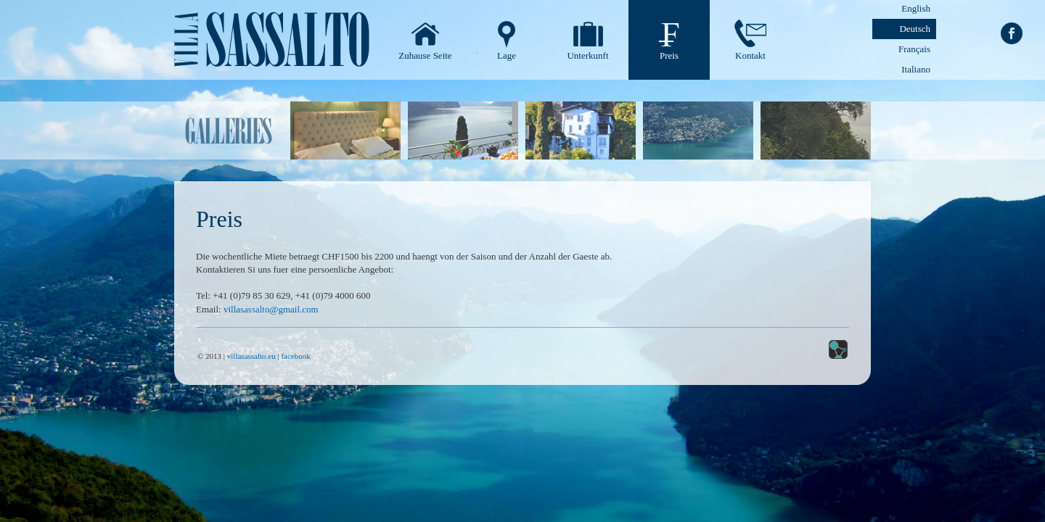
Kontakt (750, 55)
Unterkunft (587, 55)
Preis (669, 55)
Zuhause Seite (424, 55)
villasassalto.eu (251, 356)
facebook (295, 356)
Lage (506, 55)
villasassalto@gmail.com (271, 309)
